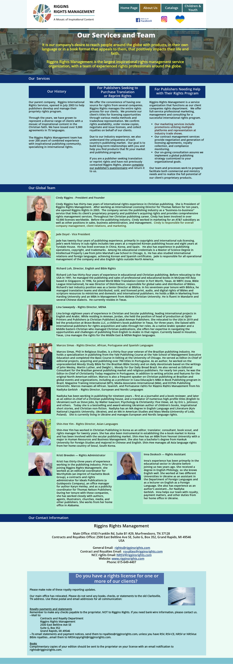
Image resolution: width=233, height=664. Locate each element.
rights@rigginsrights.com (132, 548)
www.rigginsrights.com (128, 558)
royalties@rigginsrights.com (143, 551)
